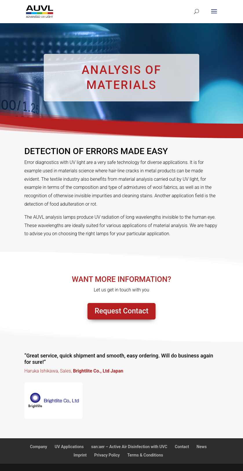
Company (38, 446)
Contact (182, 446)
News (202, 446)
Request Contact (122, 311)
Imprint (80, 455)
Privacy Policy (107, 455)
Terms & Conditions (145, 455)
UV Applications (69, 446)
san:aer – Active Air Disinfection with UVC (129, 446)
